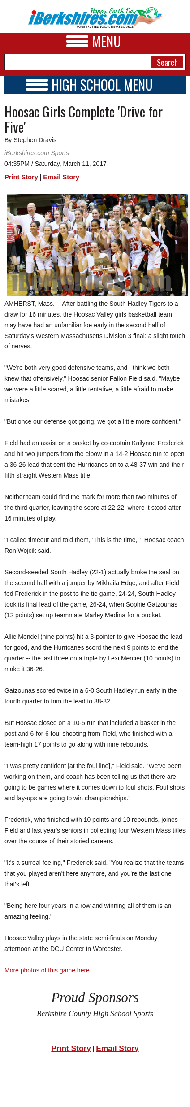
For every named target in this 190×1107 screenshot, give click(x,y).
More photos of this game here (47, 970)
